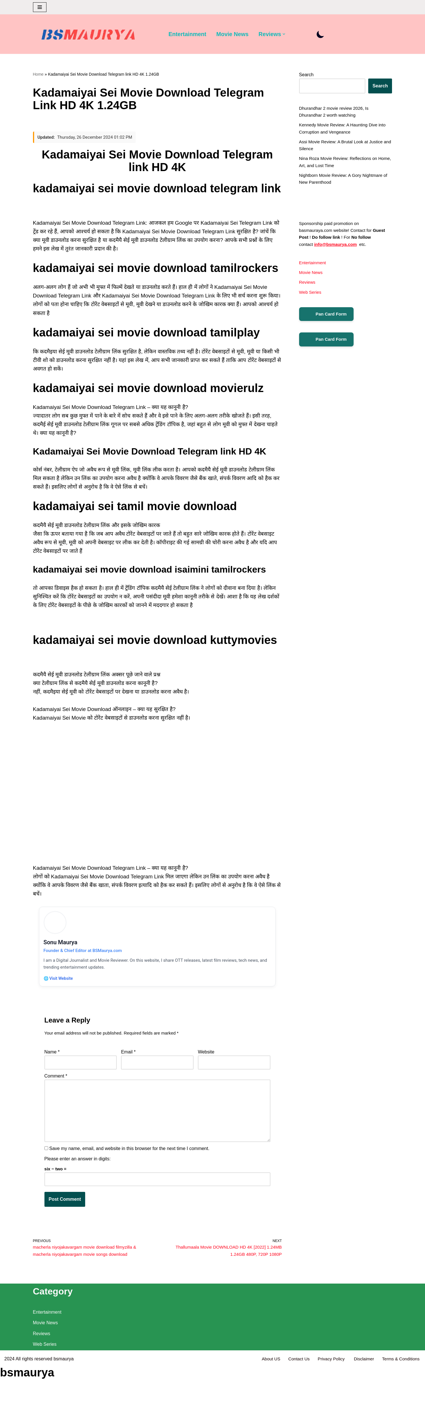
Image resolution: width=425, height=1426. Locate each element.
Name (52, 1077)
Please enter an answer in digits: (77, 1193)
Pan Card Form (327, 330)
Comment (55, 1102)
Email (128, 1077)
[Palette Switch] (326, 34)
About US (264, 1418)
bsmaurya (64, 1418)
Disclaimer (361, 1418)
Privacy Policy (327, 1418)
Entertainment (189, 34)
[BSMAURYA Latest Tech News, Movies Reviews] (88, 36)
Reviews (307, 297)
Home (38, 75)
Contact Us (293, 1418)
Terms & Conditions (400, 1418)
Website (206, 1077)
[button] (289, 34)
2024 (9, 1418)
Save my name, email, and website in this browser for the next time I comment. (129, 1182)
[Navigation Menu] (39, 7)
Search (306, 75)
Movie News (236, 34)
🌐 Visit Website (59, 1001)
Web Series (311, 307)
